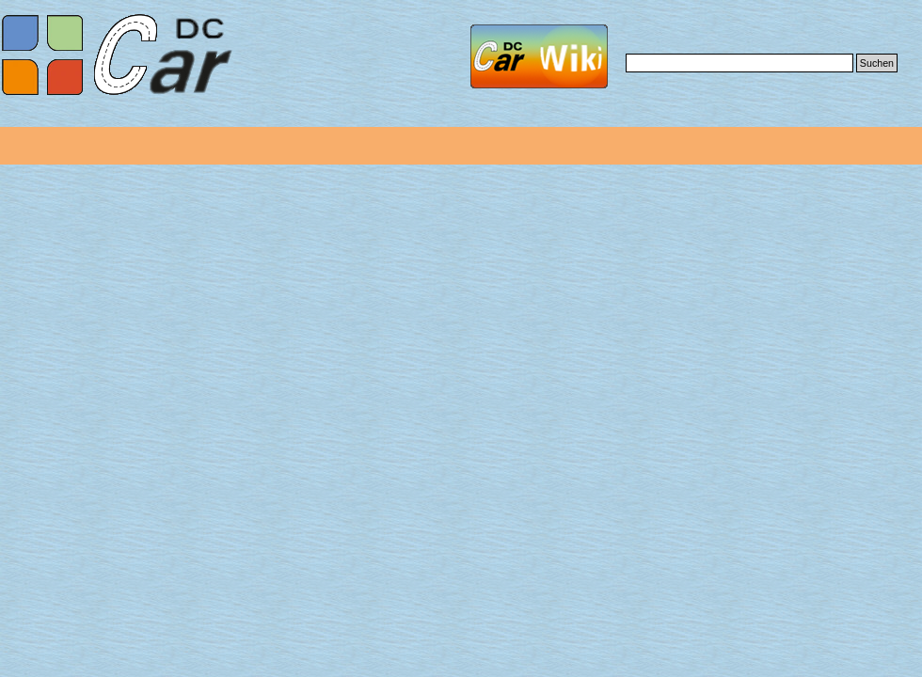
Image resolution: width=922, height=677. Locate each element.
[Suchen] (739, 63)
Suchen (877, 63)
